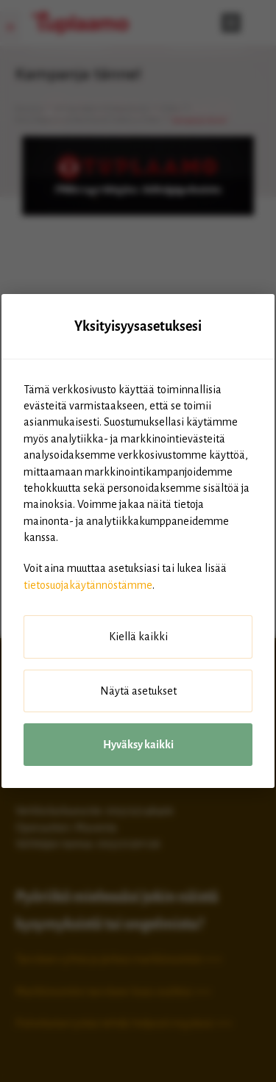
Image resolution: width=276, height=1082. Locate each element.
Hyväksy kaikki (138, 744)
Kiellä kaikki (138, 636)
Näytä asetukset (138, 691)
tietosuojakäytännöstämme (88, 585)
